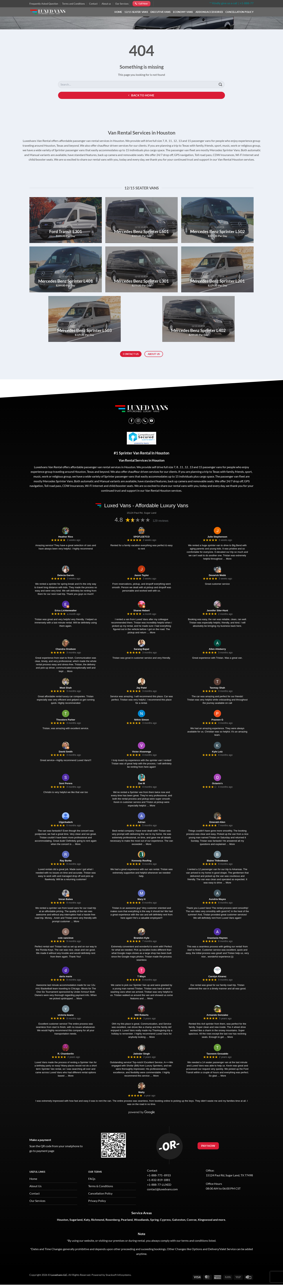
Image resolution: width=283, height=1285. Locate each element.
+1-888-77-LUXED (159, 1184)
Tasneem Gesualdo (217, 1053)
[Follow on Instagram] (138, 421)
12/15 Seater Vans (136, 11)
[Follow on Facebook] (131, 421)
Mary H (141, 899)
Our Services (122, 3)
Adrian (141, 822)
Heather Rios (65, 536)
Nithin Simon (141, 719)
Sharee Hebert (141, 610)
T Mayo (141, 976)
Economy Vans (183, 11)
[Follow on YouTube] (151, 421)
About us (106, 3)
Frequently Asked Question (43, 3)
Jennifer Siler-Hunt (217, 610)
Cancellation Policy (239, 11)
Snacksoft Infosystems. (118, 1274)
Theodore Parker (65, 719)
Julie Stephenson (217, 536)
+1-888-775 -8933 (159, 1175)
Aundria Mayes (217, 899)
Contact (93, 3)
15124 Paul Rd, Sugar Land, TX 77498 (229, 1175)
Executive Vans (161, 11)
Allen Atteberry (217, 649)
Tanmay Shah (217, 687)
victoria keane (66, 1015)
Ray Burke (65, 860)
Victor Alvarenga (141, 751)
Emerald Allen (217, 822)
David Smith (66, 751)
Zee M (141, 783)
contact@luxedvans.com (162, 1189)
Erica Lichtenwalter (66, 610)
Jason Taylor (141, 575)
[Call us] (145, 421)
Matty (141, 1092)
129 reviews (160, 520)
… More (227, 558)
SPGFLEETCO (141, 536)
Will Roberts (141, 1015)
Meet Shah (66, 687)
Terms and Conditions (73, 3)
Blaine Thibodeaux (217, 860)
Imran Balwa (66, 899)
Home (118, 11)
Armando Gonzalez (217, 1015)
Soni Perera (65, 783)
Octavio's (217, 783)
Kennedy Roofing (141, 860)
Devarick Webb (217, 575)
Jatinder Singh (141, 1053)
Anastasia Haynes (217, 937)
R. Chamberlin (66, 1053)
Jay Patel (141, 687)
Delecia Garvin (65, 575)
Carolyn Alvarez (217, 976)
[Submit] (220, 84)
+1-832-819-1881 (158, 1179)
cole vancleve (66, 937)
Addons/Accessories (209, 11)
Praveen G (217, 719)
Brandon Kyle (141, 937)
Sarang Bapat (141, 649)
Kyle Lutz (217, 751)
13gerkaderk (66, 822)
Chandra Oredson (65, 649)
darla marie (65, 976)
